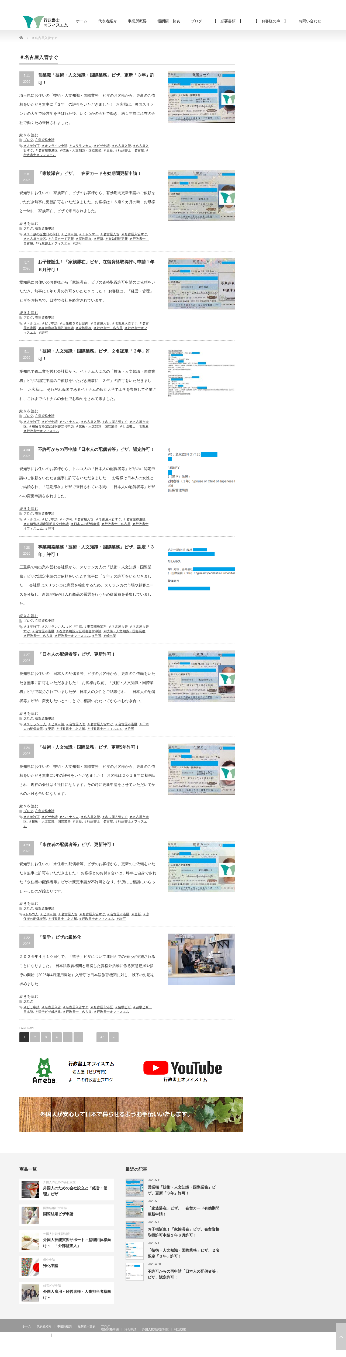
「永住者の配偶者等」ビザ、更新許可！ (77, 844)
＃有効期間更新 (116, 239)
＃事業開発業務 (95, 627)
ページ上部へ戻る (341, 1336)
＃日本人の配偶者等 (85, 524)
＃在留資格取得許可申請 (56, 328)
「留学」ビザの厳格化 (59, 937)
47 (102, 1037)
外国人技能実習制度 (56, 1233)
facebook (323, 1353)
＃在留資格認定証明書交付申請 (51, 426)
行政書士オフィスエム (283, 1353)
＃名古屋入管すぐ (134, 234)
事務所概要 (64, 1326)
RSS (308, 1353)
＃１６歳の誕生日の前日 (41, 234)
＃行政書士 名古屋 (129, 150)
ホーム (81, 21)
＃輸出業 (109, 636)
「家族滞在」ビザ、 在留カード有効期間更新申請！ (89, 173)
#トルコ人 (30, 914)
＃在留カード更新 (61, 239)
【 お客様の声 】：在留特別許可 (46, 1341)
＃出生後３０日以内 (73, 323)
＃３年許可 (31, 146)
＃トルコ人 (31, 323)
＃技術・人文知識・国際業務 (80, 150)
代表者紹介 (107, 21)
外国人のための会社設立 (59, 1182)
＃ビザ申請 (102, 146)
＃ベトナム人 (69, 422)
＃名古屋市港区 (46, 150)
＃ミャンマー (88, 234)
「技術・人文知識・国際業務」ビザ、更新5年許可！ (89, 747)
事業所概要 (137, 21)
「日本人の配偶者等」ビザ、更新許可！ (77, 654)
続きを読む (28, 135)
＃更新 (108, 150)
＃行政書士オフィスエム (53, 243)
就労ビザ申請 (52, 1285)
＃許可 (77, 243)
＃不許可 (65, 519)
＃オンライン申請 (54, 146)
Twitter (315, 1353)
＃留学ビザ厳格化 (48, 1012)
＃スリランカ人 (80, 146)
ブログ (196, 21)
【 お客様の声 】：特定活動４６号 (266, 1338)
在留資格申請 (44, 140)
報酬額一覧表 (168, 21)
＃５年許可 (31, 817)
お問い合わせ (310, 21)
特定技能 (180, 1329)
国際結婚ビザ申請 (55, 1208)
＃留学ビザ (123, 1007)
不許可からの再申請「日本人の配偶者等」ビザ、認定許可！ (96, 449)
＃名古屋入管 (121, 146)
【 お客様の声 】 (271, 21)
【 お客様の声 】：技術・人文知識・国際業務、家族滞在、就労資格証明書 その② (177, 1338)
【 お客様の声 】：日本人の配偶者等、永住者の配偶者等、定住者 (68, 1338)
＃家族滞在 (83, 239)
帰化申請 (49, 1259)
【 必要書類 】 (228, 21)
